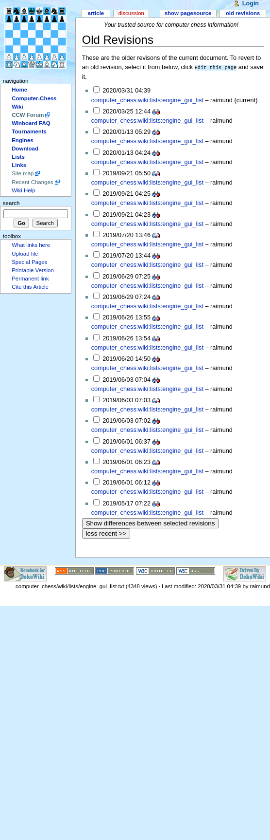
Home (19, 90)
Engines (23, 140)
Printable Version (33, 270)
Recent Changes (32, 182)
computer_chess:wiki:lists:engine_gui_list (147, 99)
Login (250, 3)
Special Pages (29, 262)
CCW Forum (28, 115)
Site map (23, 173)
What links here (31, 245)
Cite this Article (30, 287)
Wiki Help (23, 190)
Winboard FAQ (31, 123)
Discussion (131, 13)
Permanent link (30, 278)
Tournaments (29, 131)
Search (11, 203)
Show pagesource (188, 13)
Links (19, 165)
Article (95, 13)
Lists (18, 157)
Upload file (25, 254)
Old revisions (243, 13)
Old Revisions (117, 39)
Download (25, 148)
